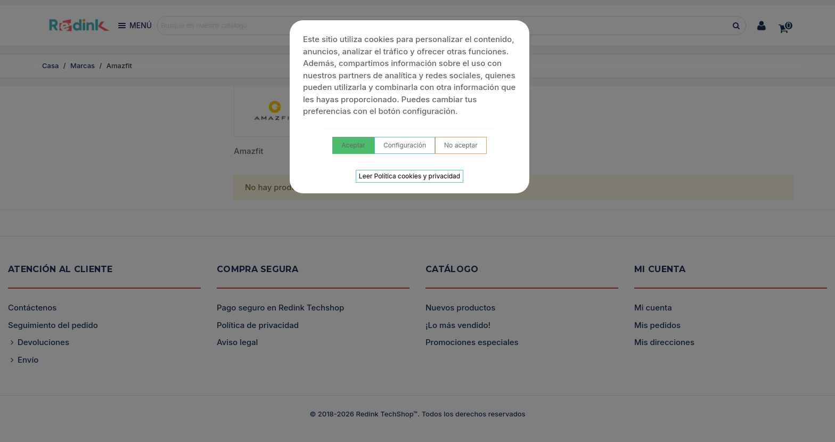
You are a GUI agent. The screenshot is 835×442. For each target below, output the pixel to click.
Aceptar (353, 145)
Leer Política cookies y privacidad (409, 176)
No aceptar (461, 145)
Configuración (404, 145)
